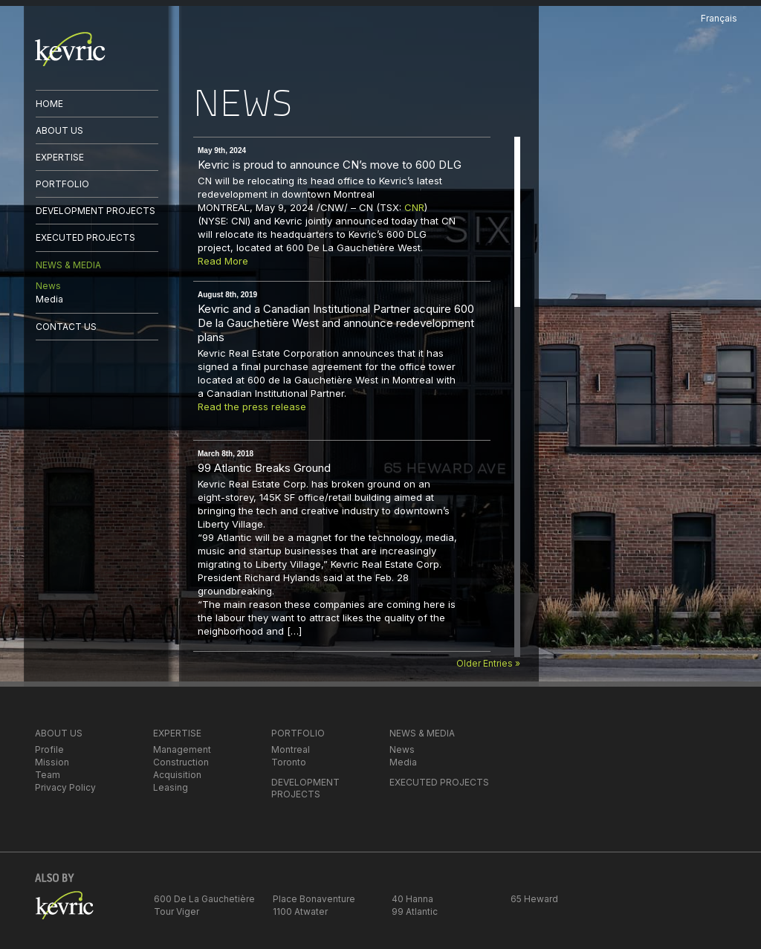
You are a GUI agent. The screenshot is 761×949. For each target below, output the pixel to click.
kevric (70, 49)
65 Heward (534, 898)
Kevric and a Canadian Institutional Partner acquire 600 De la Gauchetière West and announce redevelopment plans (336, 323)
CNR (414, 207)
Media (49, 299)
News (48, 285)
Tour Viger (176, 911)
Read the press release (252, 406)
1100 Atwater (300, 911)
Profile (49, 749)
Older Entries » (488, 663)
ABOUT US (59, 130)
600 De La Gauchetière (204, 898)
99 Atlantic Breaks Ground (264, 468)
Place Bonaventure (314, 898)
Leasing (170, 787)
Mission (52, 762)
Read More (223, 261)
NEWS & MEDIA (68, 265)
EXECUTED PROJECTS (85, 237)
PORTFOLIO (62, 184)
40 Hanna (412, 898)
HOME (49, 103)
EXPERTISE (60, 157)
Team (47, 774)
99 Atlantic (415, 911)
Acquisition (177, 774)
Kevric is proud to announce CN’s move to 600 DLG (330, 165)
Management (182, 749)
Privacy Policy (65, 787)
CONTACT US (66, 326)
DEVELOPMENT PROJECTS (95, 210)
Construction (181, 762)
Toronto (288, 762)
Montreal (290, 749)
